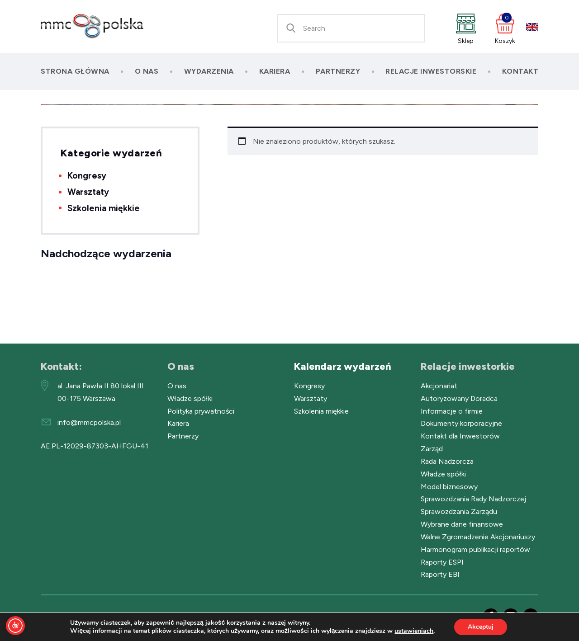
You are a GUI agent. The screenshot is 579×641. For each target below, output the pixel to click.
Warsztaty (88, 192)
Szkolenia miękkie (103, 208)
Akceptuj (481, 626)
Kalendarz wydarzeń (342, 366)
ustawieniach (413, 631)
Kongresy (86, 175)
